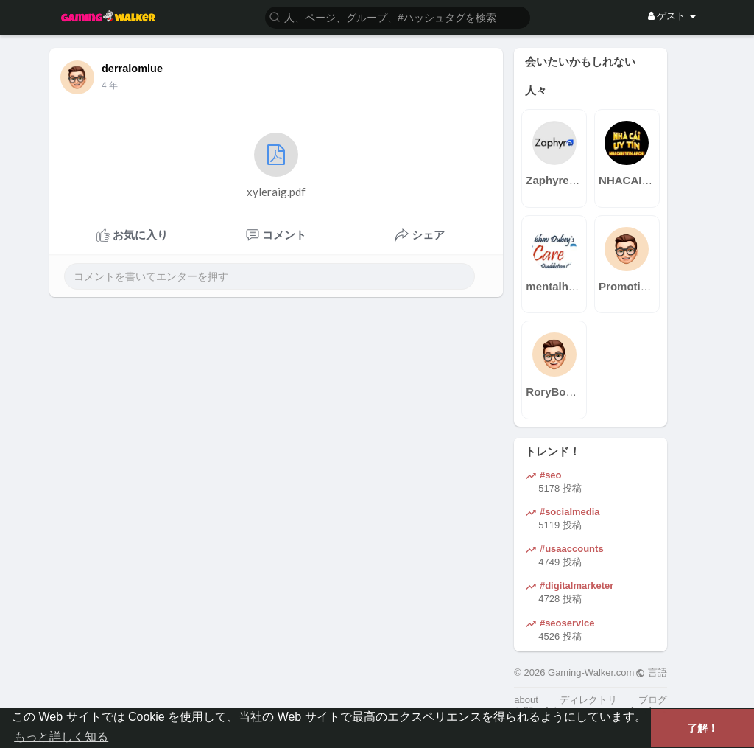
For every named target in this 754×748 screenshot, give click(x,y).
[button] (397, 16)
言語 (651, 672)
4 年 (110, 85)
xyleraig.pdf (276, 165)
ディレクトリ (588, 700)
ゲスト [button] (672, 15)
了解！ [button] (702, 728)
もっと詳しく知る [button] (61, 736)
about (526, 700)
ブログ (652, 700)
